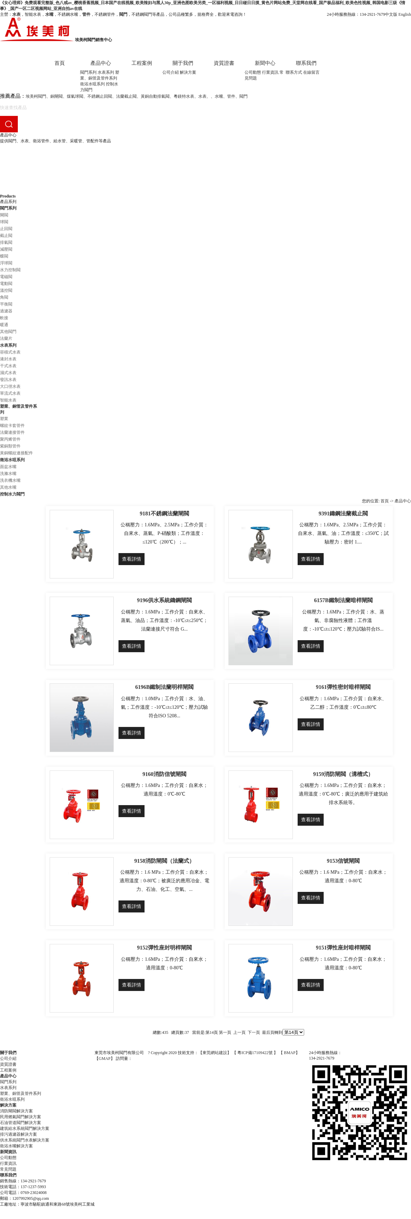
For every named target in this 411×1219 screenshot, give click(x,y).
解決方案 (188, 72)
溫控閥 (6, 290)
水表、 (204, 96)
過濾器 (6, 311)
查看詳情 (131, 559)
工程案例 (142, 63)
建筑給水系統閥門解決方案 (24, 1128)
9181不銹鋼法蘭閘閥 (164, 513)
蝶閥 (4, 256)
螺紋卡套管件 (12, 425)
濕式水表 (8, 372)
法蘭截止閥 (126, 96)
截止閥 (6, 235)
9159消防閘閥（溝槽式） (343, 774)
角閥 (4, 297)
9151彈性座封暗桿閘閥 (343, 948)
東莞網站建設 (214, 1052)
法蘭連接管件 (12, 432)
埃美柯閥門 (36, 96)
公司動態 (253, 72)
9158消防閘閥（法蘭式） (164, 861)
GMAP (105, 1058)
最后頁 (268, 1032)
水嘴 (219, 96)
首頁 (59, 63)
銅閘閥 (56, 96)
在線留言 (311, 72)
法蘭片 (6, 338)
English (404, 14)
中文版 (391, 14)
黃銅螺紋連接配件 (16, 453)
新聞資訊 (8, 1151)
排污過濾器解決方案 (18, 1134)
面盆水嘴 (8, 466)
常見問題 (8, 1169)
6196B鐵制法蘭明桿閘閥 (164, 687)
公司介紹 (170, 72)
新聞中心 (265, 63)
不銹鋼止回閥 (99, 96)
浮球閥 (6, 263)
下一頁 (254, 1032)
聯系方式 (294, 72)
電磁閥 (6, 276)
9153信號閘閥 (343, 861)
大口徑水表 (10, 386)
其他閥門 (8, 331)
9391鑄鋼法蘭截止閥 (343, 513)
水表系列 (106, 72)
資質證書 (224, 63)
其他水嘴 (8, 487)
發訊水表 (8, 379)
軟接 (4, 317)
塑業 (4, 418)
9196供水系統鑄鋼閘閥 (164, 600)
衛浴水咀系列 (92, 84)
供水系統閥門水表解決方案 (24, 1140)
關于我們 (183, 63)
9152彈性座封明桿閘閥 (164, 948)
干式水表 (8, 365)
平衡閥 (6, 304)
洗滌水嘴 (8, 473)
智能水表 (8, 400)
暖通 (4, 324)
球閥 (4, 221)
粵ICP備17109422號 (255, 1052)
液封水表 (8, 359)
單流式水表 (10, 393)
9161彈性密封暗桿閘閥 (343, 687)
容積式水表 (10, 352)
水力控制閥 (10, 269)
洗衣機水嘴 (10, 480)
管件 (231, 96)
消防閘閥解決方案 (16, 1111)
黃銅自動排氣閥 (155, 96)
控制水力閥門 (12, 494)
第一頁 (225, 1032)
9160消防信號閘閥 (164, 774)
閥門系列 (88, 72)
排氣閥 (6, 242)
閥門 (243, 96)
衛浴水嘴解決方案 (16, 1146)
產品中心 (100, 63)
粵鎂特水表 (184, 96)
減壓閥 (6, 249)
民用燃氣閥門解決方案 (20, 1116)
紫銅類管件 (10, 446)
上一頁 (239, 1032)
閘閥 (4, 215)
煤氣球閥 (75, 96)
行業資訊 (270, 72)
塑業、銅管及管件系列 (20, 1093)
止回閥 (6, 228)
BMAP (290, 1052)
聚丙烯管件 (10, 439)
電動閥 (6, 283)
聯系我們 (306, 63)
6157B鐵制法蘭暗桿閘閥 (343, 600)
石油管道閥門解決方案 (20, 1122)
